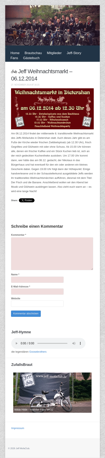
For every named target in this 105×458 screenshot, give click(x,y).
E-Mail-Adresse (20, 286)
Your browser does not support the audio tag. (48, 343)
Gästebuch (31, 58)
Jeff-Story (74, 53)
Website (15, 298)
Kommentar (18, 235)
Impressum (17, 428)
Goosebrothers (38, 351)
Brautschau (33, 53)
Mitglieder (54, 53)
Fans (14, 58)
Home (14, 53)
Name (15, 274)
